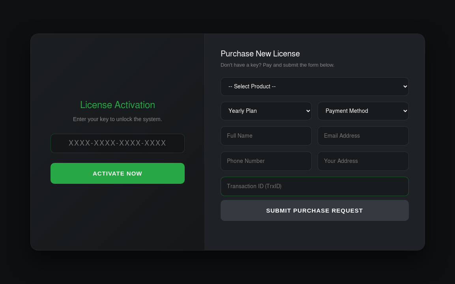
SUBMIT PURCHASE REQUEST (314, 210)
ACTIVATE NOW (117, 173)
